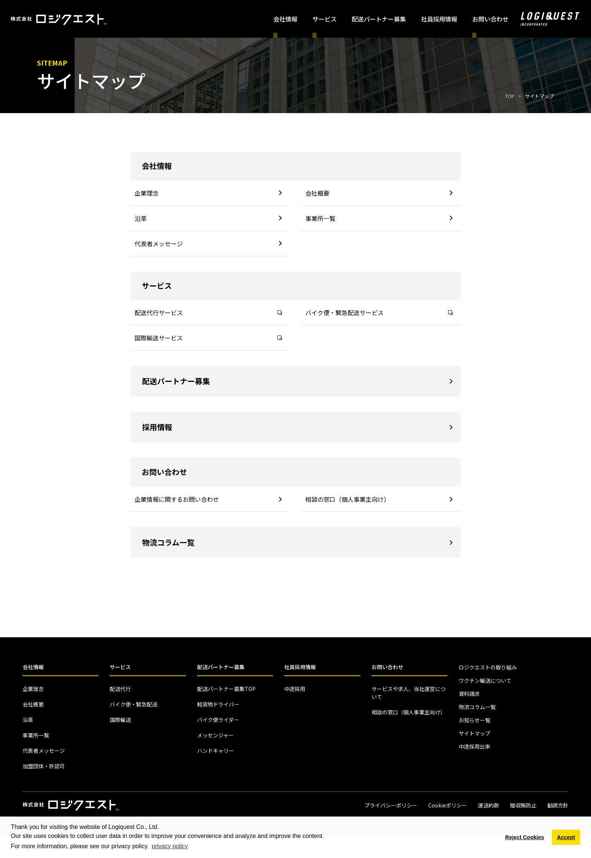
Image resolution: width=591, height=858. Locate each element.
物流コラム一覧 (297, 542)
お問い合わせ (387, 667)
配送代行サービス (208, 312)
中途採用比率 (474, 746)
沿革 (208, 218)
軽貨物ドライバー (218, 704)
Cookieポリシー (447, 805)
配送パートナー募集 (379, 18)
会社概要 (379, 193)
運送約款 (488, 805)
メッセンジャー (215, 735)
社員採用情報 (439, 18)
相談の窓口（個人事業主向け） (379, 499)
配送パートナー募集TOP (226, 689)
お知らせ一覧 (474, 720)
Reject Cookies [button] (524, 837)
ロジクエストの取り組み (488, 667)
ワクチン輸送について (485, 680)
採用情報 (297, 426)
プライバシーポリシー (390, 805)
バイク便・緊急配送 (133, 704)
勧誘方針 (557, 805)
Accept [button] (566, 837)
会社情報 (33, 667)
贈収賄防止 (523, 805)
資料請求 (469, 693)
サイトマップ (474, 733)
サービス (120, 667)
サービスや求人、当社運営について (409, 692)
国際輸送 (120, 719)
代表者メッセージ (208, 243)
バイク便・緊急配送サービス (379, 312)
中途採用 (294, 689)
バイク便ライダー (218, 719)
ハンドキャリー (215, 750)
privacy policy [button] (170, 846)
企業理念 (208, 193)
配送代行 (120, 689)
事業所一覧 (379, 218)
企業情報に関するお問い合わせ (208, 499)
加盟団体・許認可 (44, 766)
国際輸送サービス (208, 337)
